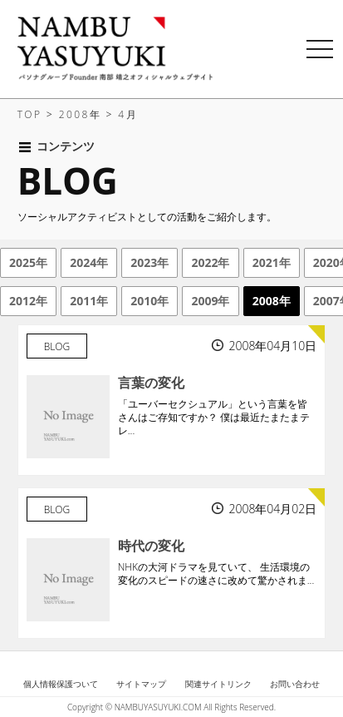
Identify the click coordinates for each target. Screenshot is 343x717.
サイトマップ (141, 684)
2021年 (271, 262)
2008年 (271, 301)
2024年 (89, 262)
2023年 (149, 262)
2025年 (28, 262)
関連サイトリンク (218, 684)
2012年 (28, 301)
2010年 (149, 301)
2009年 (210, 301)
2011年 (89, 301)
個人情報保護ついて (60, 684)
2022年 (210, 262)
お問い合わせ (295, 684)
